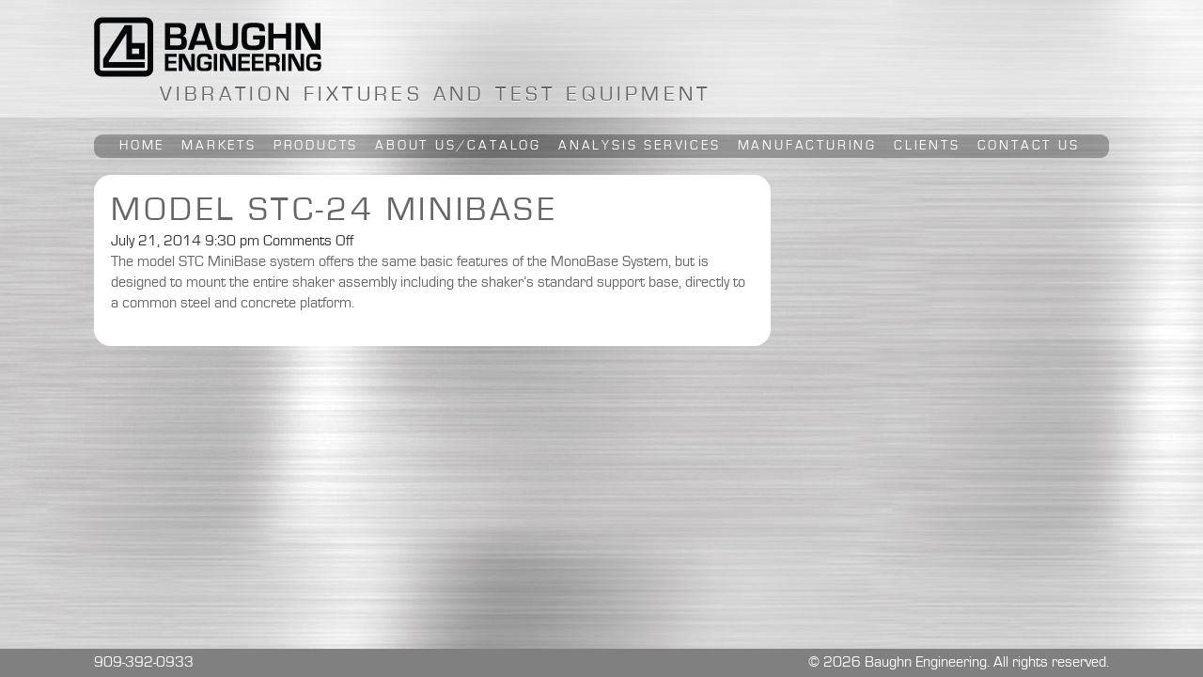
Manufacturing (807, 145)
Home (141, 145)
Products (315, 145)
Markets (219, 145)
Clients (927, 145)
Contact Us (1028, 145)
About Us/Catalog (458, 145)
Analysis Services (639, 145)
